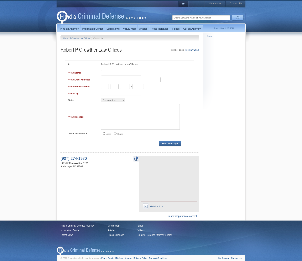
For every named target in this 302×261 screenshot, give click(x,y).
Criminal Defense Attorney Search (155, 235)
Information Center (70, 230)
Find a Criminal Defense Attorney (77, 225)
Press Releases (116, 235)
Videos (141, 230)
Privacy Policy (140, 258)
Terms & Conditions (158, 258)
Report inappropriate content (182, 216)
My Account (214, 3)
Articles (111, 230)
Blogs (140, 225)
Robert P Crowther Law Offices (76, 38)
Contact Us (236, 3)
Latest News (66, 235)
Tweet (209, 36)
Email (108, 134)
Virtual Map (113, 225)
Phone (120, 134)
